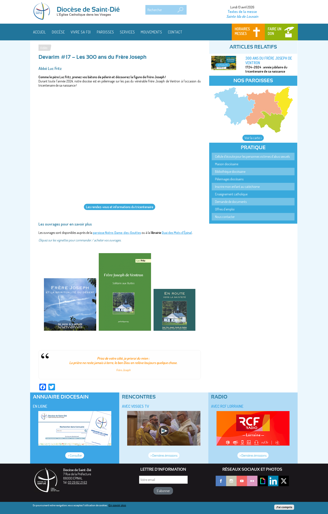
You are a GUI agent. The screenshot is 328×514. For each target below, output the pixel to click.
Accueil (39, 32)
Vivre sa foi (81, 32)
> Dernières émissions (163, 455)
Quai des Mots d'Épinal (177, 233)
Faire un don (274, 31)
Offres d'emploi (224, 209)
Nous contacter (225, 217)
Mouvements (151, 32)
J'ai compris (284, 507)
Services (127, 32)
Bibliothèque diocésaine (230, 171)
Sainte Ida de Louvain (242, 16)
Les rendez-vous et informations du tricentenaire (119, 207)
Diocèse (58, 32)
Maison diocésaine (226, 164)
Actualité (223, 65)
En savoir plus (117, 505)
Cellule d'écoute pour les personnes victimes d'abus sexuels (252, 156)
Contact (175, 32)
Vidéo (43, 48)
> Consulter (74, 455)
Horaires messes (242, 31)
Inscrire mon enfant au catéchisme (237, 187)
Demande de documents (231, 202)
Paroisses (105, 32)
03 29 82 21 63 (77, 482)
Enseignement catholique (231, 194)
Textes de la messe (242, 11)
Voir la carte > (253, 138)
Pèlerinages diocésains (229, 179)
